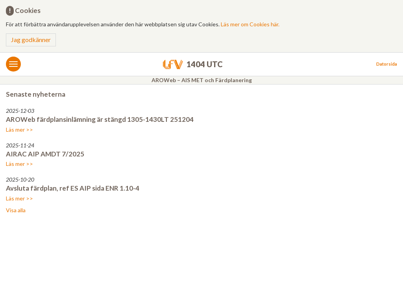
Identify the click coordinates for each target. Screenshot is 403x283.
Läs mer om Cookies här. (250, 24)
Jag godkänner (31, 39)
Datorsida (386, 63)
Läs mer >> (19, 129)
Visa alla (16, 210)
